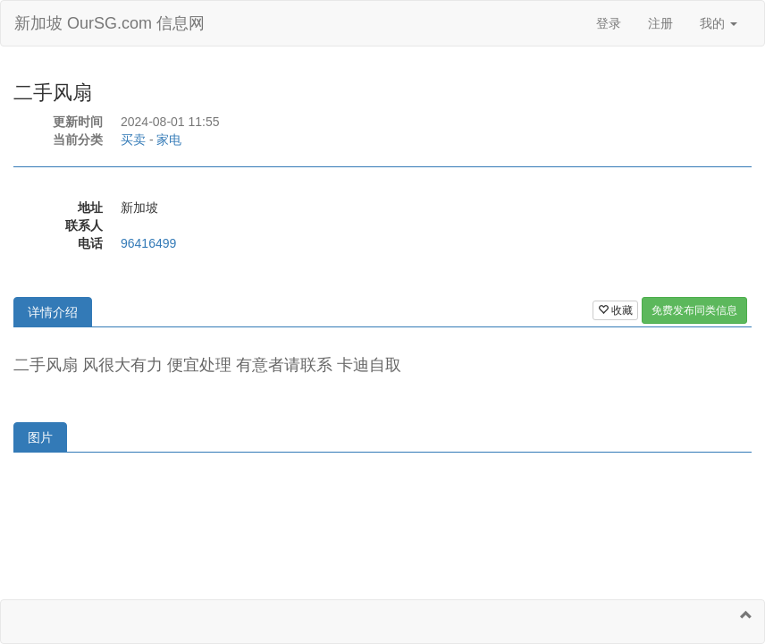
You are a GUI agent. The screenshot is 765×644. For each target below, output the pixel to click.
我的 (718, 23)
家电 (168, 139)
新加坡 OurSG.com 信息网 (109, 23)
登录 (608, 23)
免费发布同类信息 (694, 310)
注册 (660, 23)
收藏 (615, 310)
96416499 (148, 243)
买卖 (133, 139)
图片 (40, 437)
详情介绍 (53, 312)
